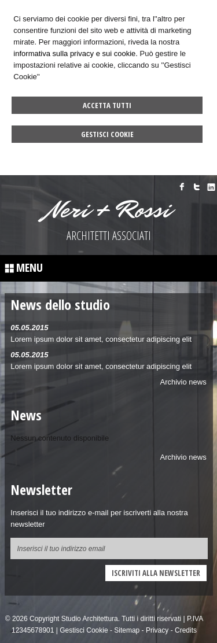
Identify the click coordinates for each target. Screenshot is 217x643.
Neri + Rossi (109, 210)
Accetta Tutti (107, 105)
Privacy (157, 630)
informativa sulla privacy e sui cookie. (75, 53)
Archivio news (183, 382)
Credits (186, 630)
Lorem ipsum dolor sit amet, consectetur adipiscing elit (101, 339)
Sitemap (126, 630)
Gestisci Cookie (107, 134)
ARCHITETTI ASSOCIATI (109, 235)
